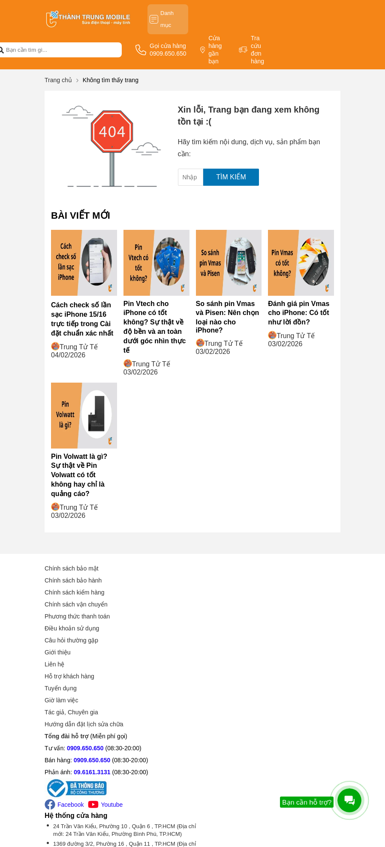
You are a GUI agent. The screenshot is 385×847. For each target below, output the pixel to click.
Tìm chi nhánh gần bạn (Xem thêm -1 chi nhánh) (259, 761)
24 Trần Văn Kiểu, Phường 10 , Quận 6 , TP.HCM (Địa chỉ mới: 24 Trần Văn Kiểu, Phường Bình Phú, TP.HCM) (270, 669)
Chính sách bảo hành (73, 580)
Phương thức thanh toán (77, 616)
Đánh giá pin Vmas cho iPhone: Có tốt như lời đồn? (298, 313)
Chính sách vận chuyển (76, 604)
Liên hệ (209, 580)
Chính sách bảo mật (72, 568)
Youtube (105, 720)
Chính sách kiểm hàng (75, 592)
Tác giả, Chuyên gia (226, 628)
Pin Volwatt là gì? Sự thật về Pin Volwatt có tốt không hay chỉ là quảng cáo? (79, 475)
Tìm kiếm (231, 177)
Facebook (64, 720)
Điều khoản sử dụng (72, 628)
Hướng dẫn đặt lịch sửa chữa (238, 640)
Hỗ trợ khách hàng (224, 592)
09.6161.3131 (92, 688)
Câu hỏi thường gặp (71, 640)
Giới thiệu (212, 568)
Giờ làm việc (215, 616)
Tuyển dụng (215, 604)
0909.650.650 (85, 664)
